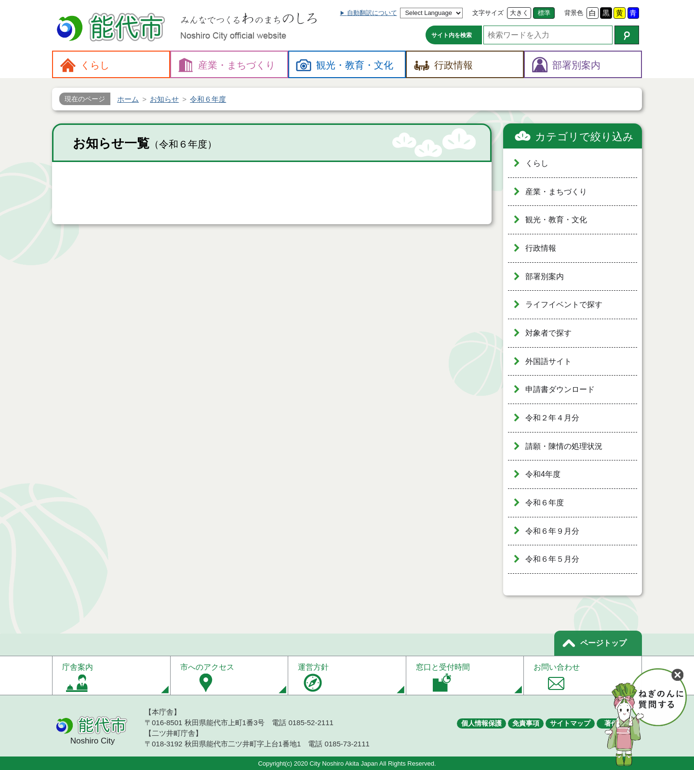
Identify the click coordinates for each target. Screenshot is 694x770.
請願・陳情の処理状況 (563, 446)
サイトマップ (570, 723)
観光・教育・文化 (556, 220)
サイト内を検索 (451, 35)
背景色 (573, 12)
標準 (544, 12)
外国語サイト (548, 361)
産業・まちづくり (556, 192)
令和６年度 (544, 503)
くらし (536, 163)
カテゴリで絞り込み (584, 137)
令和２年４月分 (552, 418)
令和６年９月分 (552, 531)
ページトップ (603, 643)
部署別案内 (544, 276)
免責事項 (525, 723)
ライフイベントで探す (563, 304)
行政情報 (540, 248)
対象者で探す (548, 333)
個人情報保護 (481, 723)
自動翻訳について (372, 12)
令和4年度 (543, 474)
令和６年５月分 (552, 559)
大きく (519, 12)
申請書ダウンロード (560, 389)
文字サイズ (488, 12)
